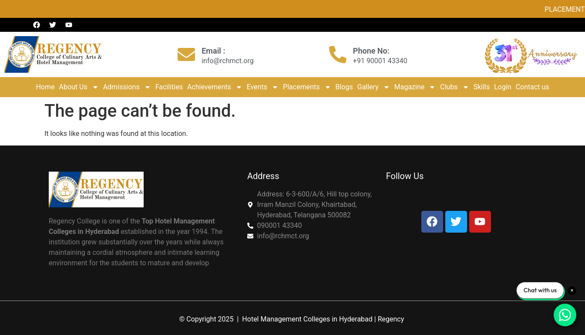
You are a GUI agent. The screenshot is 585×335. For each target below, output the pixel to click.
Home (45, 87)
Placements (307, 87)
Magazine (415, 87)
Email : (213, 50)
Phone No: (371, 50)
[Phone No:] (337, 54)
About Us (78, 87)
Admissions (127, 87)
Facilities (169, 87)
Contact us (532, 87)
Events (263, 87)
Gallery (373, 87)
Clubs (454, 87)
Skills (482, 87)
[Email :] (186, 54)
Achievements (214, 87)
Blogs (344, 87)
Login (502, 87)
